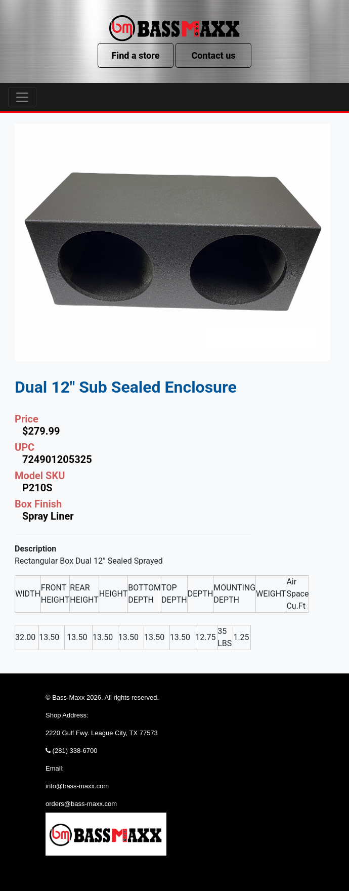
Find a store (135, 55)
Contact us (213, 55)
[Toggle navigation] (22, 97)
